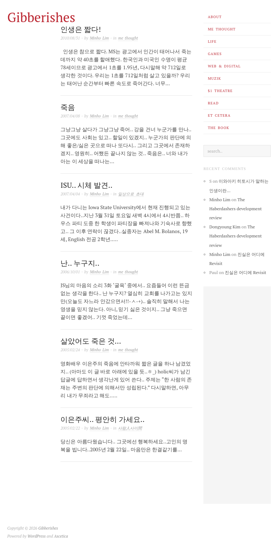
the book (218, 127)
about (215, 16)
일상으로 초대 (131, 193)
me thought (222, 29)
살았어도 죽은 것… (90, 341)
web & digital (224, 66)
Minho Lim (99, 38)
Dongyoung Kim (224, 226)
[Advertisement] (237, 395)
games (215, 53)
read (213, 103)
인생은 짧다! (80, 29)
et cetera (219, 115)
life (212, 41)
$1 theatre (220, 90)
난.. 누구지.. (79, 263)
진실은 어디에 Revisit (245, 272)
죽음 (67, 107)
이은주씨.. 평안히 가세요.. (102, 419)
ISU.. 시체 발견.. (86, 185)
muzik (214, 78)
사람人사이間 (130, 428)
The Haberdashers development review (235, 208)
